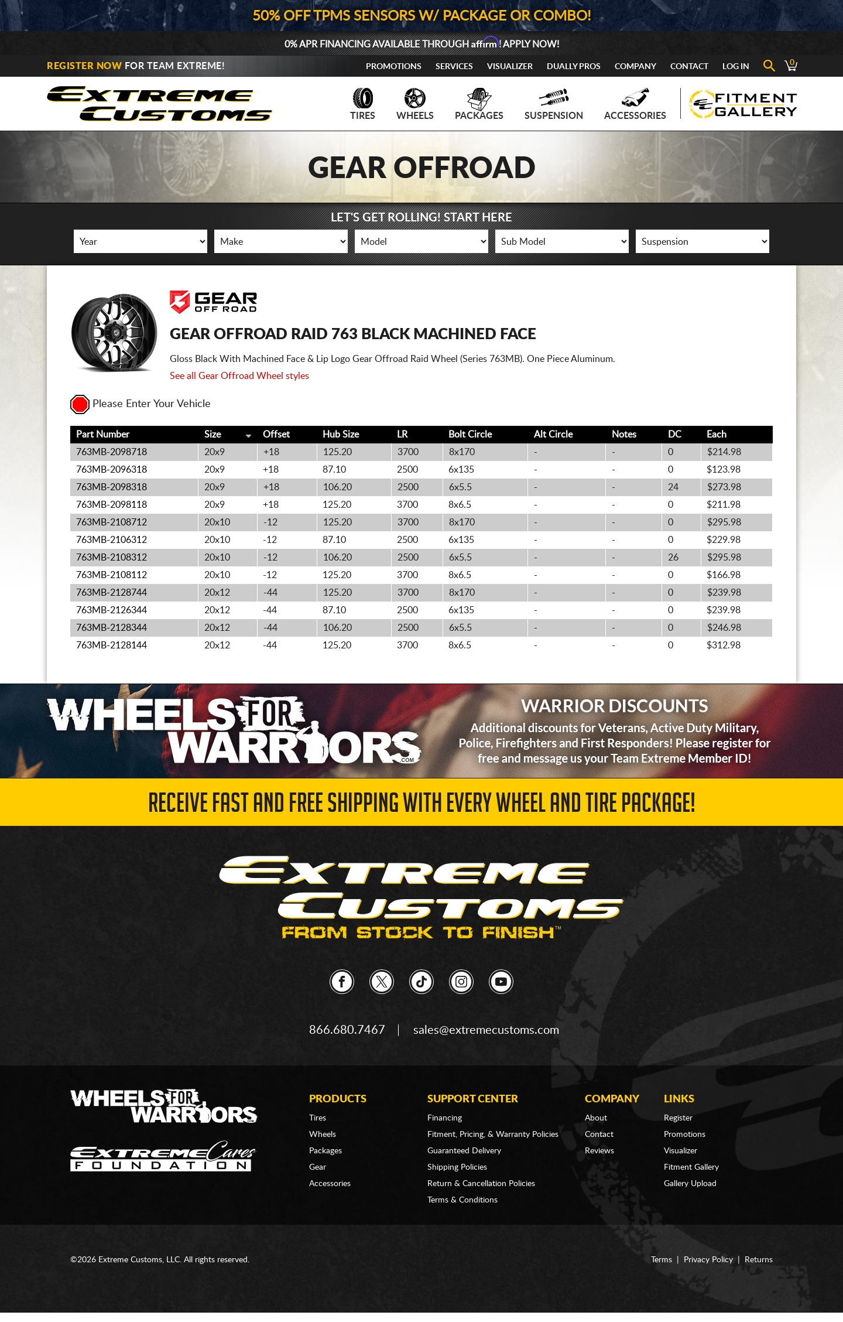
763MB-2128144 (111, 645)
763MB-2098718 (111, 452)
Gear (317, 1167)
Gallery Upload (690, 1184)
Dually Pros (574, 67)
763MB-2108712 (111, 522)
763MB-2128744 (111, 592)
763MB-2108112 (111, 575)
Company (635, 67)
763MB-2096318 (111, 469)
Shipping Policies (457, 1167)
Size (212, 434)
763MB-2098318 (111, 487)
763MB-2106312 (111, 540)
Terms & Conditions (462, 1200)
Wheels (415, 104)
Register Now (84, 66)
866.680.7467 (347, 1030)
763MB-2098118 (111, 505)
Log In (735, 67)
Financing (444, 1118)
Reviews (599, 1151)
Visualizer (510, 67)
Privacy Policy (708, 1260)
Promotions (394, 67)
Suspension (554, 104)
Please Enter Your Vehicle (140, 404)
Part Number (102, 434)
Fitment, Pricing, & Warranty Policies (492, 1134)
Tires (362, 104)
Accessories (635, 104)
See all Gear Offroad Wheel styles (239, 376)
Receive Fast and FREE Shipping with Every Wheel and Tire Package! (421, 806)
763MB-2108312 (111, 557)
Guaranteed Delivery (464, 1151)
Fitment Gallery (691, 1167)
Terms (661, 1260)
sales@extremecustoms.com (486, 1030)
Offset (276, 434)
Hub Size (341, 434)
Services (454, 67)
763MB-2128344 (111, 628)
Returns (759, 1260)
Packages (479, 104)
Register (678, 1118)
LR (402, 434)
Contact (689, 67)
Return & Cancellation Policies (481, 1184)
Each (717, 434)
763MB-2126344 (111, 610)
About (596, 1118)
